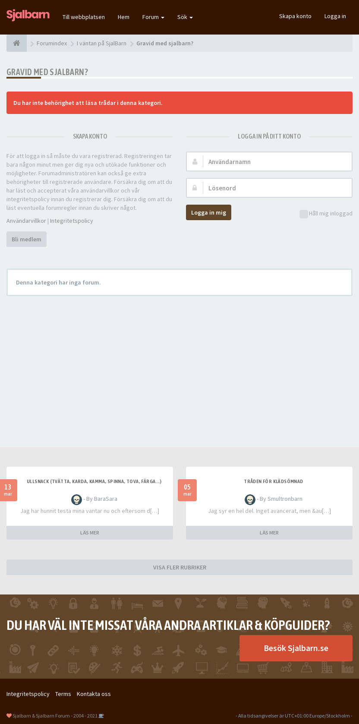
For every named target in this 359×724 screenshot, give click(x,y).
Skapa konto (295, 16)
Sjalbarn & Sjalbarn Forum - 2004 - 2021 (55, 715)
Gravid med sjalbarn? (47, 72)
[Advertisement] (179, 365)
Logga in (335, 16)
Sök (185, 17)
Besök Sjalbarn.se (296, 647)
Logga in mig (208, 212)
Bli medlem (26, 239)
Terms (63, 694)
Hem (123, 17)
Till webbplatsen (84, 17)
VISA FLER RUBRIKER (179, 567)
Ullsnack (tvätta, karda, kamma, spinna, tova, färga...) (94, 481)
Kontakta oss (94, 694)
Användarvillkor (26, 220)
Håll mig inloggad (326, 213)
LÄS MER (89, 532)
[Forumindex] (16, 43)
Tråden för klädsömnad (273, 481)
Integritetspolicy (71, 220)
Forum (153, 17)
